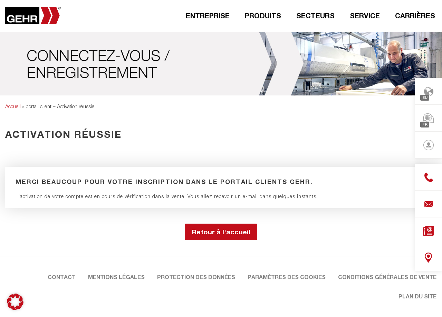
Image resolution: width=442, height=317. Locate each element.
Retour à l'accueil (221, 232)
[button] (15, 302)
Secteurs (315, 15)
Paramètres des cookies (287, 277)
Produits (263, 15)
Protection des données (196, 277)
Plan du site (417, 296)
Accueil (13, 106)
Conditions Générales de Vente (387, 277)
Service (365, 15)
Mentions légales (116, 277)
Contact (62, 277)
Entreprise (208, 15)
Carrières (415, 15)
